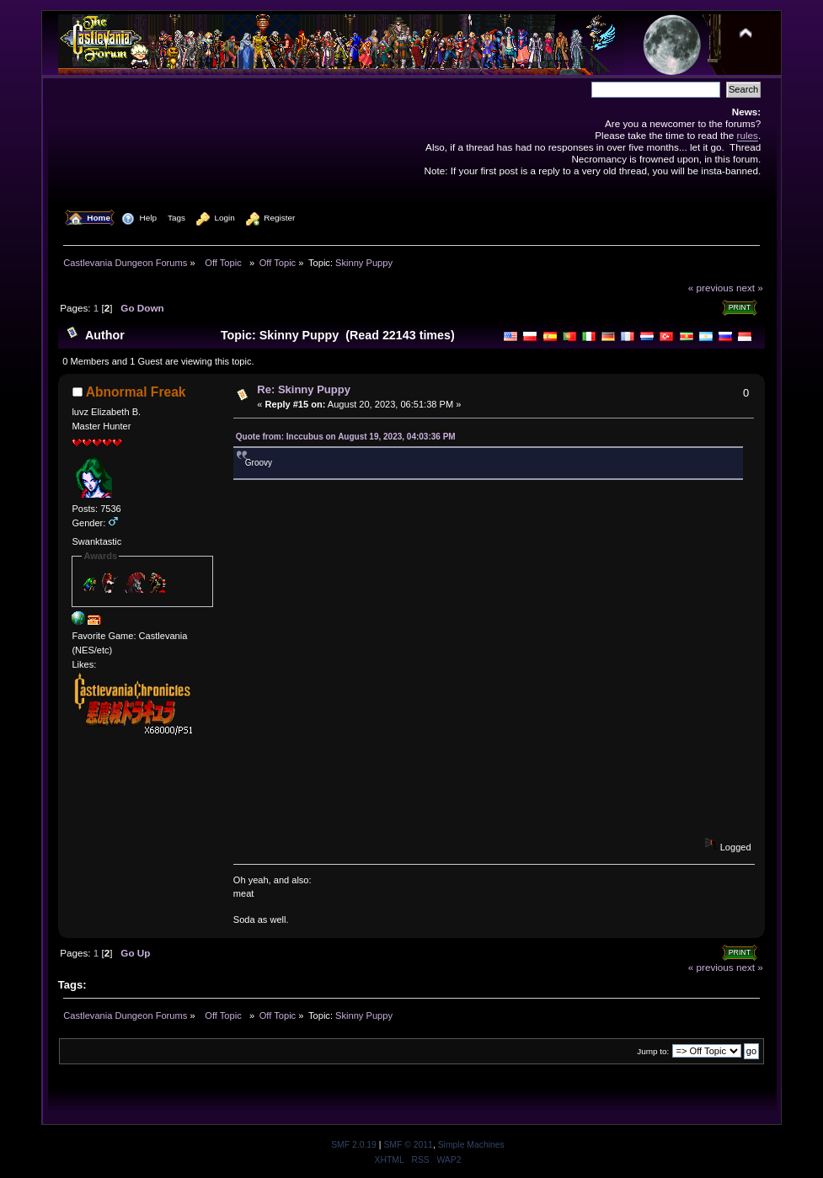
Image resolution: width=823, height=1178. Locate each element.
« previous (711, 287)
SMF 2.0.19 (354, 1144)
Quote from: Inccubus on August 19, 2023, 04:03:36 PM (346, 436)
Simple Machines (471, 1144)
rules (747, 135)
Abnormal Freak (136, 392)
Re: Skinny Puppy (303, 389)
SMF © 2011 (407, 1144)
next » (749, 287)
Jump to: (653, 1051)
